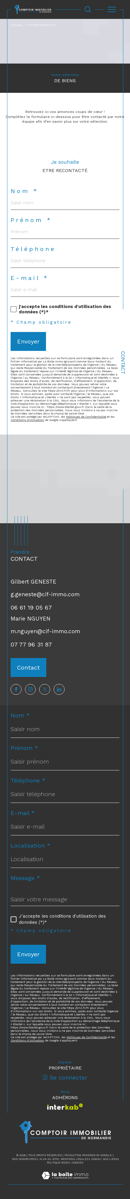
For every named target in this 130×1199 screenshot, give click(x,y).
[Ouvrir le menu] (111, 9)
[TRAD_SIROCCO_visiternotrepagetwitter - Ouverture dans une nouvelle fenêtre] (44, 689)
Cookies (77, 1162)
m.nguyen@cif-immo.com (45, 631)
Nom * (25, 191)
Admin (95, 1159)
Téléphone (33, 249)
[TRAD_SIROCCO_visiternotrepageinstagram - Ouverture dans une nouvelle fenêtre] (30, 689)
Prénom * (31, 220)
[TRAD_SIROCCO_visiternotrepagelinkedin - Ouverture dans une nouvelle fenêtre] (59, 689)
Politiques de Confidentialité (86, 416)
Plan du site (49, 1159)
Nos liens (110, 1159)
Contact (123, 362)
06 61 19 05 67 (31, 607)
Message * (25, 878)
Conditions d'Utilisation (27, 420)
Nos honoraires (24, 1159)
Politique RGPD (58, 1162)
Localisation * (30, 845)
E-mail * (30, 278)
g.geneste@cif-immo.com (45, 594)
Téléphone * (28, 780)
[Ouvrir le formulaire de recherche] (87, 9)
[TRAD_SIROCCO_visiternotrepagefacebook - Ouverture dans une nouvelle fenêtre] (16, 689)
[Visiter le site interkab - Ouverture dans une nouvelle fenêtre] (65, 1107)
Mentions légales (74, 1159)
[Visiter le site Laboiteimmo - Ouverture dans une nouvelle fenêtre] (65, 1181)
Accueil (17, 25)
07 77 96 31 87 (31, 644)
